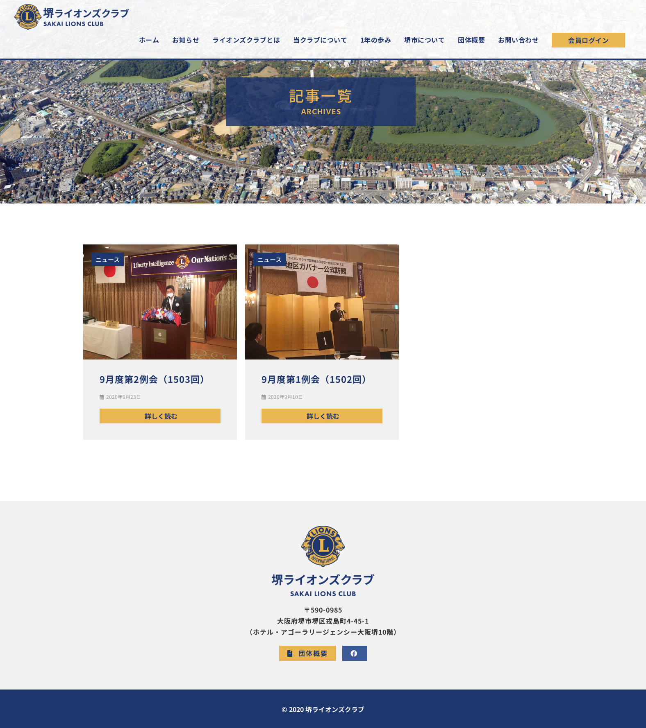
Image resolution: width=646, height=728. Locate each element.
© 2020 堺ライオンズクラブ (323, 709)
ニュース (108, 259)
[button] (588, 43)
